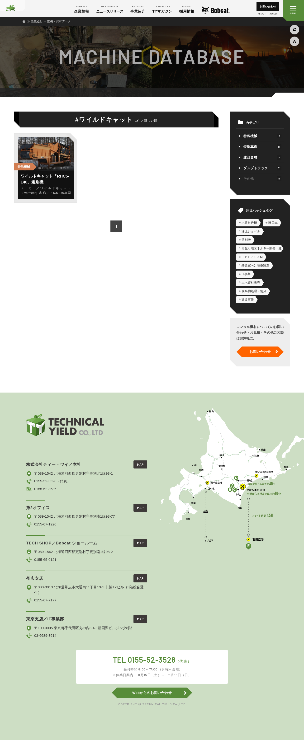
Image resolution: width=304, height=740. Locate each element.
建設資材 (262, 157)
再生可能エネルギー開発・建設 (261, 248)
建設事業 (248, 299)
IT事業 (246, 274)
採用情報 (186, 8)
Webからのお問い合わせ (152, 693)
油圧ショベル (251, 231)
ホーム (23, 21)
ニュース (109, 8)
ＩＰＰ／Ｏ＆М (252, 257)
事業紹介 (138, 8)
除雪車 (273, 223)
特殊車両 (262, 146)
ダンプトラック (262, 168)
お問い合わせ (268, 6)
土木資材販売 (251, 282)
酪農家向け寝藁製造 (255, 265)
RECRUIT (262, 13)
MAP (140, 464)
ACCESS (273, 13)
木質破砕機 (249, 223)
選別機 (246, 240)
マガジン (162, 8)
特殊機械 (24, 167)
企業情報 (81, 8)
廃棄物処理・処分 (254, 291)
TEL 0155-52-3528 (152, 666)
